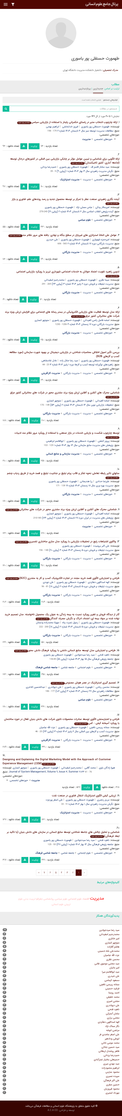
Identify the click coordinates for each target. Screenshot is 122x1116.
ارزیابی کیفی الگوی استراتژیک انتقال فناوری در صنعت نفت (84, 796)
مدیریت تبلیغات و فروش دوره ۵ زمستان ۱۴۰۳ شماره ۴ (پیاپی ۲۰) (81, 550)
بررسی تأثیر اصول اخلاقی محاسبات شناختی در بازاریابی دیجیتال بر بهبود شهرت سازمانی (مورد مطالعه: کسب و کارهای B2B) (64, 354)
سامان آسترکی (112, 1014)
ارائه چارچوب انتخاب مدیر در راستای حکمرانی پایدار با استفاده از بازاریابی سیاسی (67, 122)
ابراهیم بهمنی (52, 127)
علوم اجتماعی (84, 667)
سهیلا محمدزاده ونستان (47, 622)
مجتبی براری (113, 1018)
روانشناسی (48, 899)
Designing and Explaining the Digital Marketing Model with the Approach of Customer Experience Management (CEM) (57, 761)
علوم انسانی (58, 904)
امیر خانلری (113, 938)
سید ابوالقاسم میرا (110, 972)
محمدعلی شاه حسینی (108, 951)
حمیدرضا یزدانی (48, 167)
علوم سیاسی (61, 899)
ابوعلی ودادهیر (112, 1039)
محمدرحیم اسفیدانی (54, 280)
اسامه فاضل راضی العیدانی (96, 320)
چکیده (34, 146)
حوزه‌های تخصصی (103, 139)
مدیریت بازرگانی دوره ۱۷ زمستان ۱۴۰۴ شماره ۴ (90, 324)
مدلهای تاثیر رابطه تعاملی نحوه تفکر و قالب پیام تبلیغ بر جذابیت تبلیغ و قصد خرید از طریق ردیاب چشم (63, 475)
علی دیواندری (54, 687)
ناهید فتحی (103, 655)
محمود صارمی (112, 1072)
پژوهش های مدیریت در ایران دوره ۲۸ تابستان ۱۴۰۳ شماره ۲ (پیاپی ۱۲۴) (77, 518)
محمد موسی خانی (110, 1043)
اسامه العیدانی (102, 401)
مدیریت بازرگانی (71, 373)
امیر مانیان (114, 968)
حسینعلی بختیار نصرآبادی (106, 1059)
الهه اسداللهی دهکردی (98, 582)
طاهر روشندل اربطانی (108, 1051)
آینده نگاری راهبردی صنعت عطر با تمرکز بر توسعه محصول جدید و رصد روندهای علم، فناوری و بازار (65, 201)
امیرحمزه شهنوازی (100, 239)
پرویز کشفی (103, 441)
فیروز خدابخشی (70, 127)
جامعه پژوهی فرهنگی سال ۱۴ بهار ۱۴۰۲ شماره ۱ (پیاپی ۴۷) (85, 844)
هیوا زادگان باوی (107, 768)
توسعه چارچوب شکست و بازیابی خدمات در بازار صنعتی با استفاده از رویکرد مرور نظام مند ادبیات (67, 435)
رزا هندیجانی (86, 481)
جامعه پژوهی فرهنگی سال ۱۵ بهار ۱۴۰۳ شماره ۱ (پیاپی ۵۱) (85, 659)
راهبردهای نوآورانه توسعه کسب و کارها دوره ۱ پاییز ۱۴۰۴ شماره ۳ (81, 365)
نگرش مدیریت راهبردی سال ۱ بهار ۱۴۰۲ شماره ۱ (90, 804)
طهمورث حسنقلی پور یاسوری (95, 127)
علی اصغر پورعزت (54, 800)
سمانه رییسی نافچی (99, 727)
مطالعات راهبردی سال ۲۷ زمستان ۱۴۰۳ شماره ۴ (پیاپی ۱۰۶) (84, 691)
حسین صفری (112, 1085)
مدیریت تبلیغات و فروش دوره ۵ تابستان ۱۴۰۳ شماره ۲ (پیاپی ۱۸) (81, 586)
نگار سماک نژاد (112, 1026)
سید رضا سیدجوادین (85, 655)
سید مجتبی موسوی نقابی (106, 964)
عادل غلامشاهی (49, 360)
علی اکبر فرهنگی (111, 1080)
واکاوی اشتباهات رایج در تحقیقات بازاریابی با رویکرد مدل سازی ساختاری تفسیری (65, 541)
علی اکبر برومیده (101, 546)
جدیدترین (98, 88)
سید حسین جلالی (110, 1047)
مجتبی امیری (113, 1001)
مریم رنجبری (103, 800)
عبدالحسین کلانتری (35, 687)
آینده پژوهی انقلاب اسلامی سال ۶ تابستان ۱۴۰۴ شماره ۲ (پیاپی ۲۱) (80, 211)
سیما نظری (104, 280)
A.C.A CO (53, 1110)
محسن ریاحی (102, 687)
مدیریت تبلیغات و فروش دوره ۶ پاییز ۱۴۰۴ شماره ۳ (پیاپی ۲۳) (82, 284)
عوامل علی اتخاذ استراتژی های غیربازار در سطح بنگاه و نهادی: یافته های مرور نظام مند (62, 235)
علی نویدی (48, 582)
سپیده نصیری (112, 1076)
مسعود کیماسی (111, 980)
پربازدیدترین (84, 88)
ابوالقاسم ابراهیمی (55, 441)
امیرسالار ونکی (102, 207)
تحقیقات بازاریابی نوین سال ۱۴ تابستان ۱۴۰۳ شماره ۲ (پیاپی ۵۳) (81, 405)
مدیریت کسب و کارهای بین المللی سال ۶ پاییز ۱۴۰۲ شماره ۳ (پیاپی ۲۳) (78, 731)
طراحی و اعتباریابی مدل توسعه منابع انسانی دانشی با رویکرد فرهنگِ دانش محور (65, 650)
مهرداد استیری (112, 1093)
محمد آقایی (90, 768)
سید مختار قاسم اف (100, 167)
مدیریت (87, 179)
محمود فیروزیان (111, 1089)
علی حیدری (52, 239)
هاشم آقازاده (113, 947)
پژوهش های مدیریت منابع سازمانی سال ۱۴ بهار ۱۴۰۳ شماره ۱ (83, 445)
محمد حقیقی (112, 997)
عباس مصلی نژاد (84, 207)
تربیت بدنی (29, 899)
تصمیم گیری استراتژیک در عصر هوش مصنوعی (83, 683)
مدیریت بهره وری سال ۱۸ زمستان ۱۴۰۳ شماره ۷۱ (89, 486)
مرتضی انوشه (112, 1030)
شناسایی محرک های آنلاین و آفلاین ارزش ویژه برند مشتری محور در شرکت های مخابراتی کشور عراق (64, 394)
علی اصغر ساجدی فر (109, 1034)
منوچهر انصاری (42, 320)
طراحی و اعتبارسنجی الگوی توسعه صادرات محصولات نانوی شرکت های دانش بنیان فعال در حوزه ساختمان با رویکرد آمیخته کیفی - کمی (61, 721)
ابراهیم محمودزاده (110, 1068)
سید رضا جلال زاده (69, 360)
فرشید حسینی (112, 988)
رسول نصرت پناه (70, 622)
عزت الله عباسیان (47, 727)
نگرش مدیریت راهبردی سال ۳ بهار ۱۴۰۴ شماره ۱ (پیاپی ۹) (85, 171)
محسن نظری (112, 959)
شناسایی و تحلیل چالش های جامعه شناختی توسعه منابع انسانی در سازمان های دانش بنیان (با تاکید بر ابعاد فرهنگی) (63, 834)
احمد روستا (113, 993)
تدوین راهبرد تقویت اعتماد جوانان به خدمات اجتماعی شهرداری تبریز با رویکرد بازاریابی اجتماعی (67, 273)
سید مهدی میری (111, 1064)
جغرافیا (39, 899)
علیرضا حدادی (102, 481)
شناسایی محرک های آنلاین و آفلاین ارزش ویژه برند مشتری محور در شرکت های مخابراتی (61, 509)
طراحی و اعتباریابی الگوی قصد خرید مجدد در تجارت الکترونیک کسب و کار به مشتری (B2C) (62, 578)
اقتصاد (85, 899)
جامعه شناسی (67, 667)
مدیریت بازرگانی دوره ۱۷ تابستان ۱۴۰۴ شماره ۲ (90, 244)
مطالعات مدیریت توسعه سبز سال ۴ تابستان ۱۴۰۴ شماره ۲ (85, 131)
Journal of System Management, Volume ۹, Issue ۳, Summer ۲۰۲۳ (46, 772)
